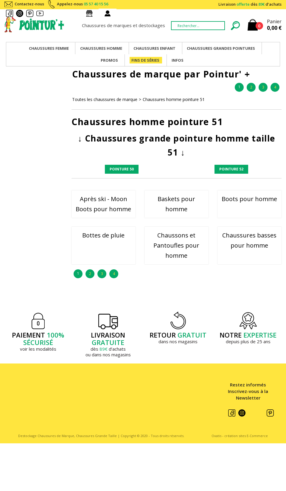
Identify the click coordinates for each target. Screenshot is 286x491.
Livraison (250, 4)
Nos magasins (91, 13)
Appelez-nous (82, 4)
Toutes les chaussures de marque (104, 99)
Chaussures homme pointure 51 (174, 99)
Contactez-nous (29, 4)
